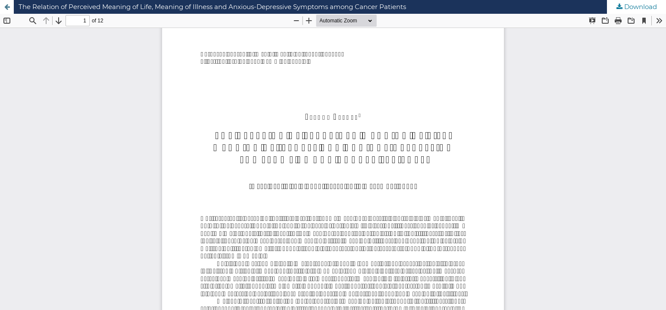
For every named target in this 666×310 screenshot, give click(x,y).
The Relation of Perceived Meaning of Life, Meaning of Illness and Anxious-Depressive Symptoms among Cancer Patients (212, 7)
